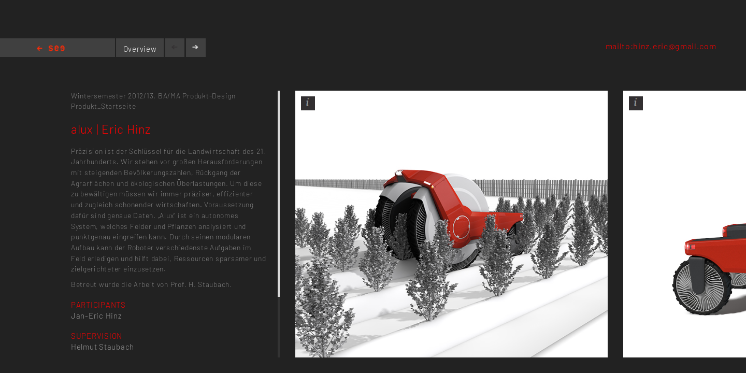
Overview (140, 48)
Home (51, 49)
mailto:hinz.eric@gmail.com (661, 46)
